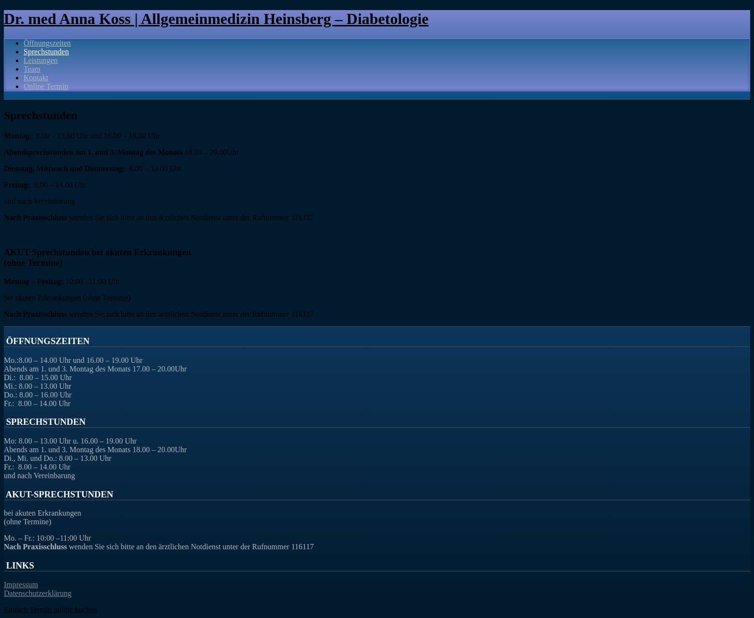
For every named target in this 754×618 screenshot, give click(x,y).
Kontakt (36, 78)
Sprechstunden (46, 52)
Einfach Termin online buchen (50, 610)
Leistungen (41, 60)
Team (32, 69)
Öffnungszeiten (47, 43)
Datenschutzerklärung (37, 593)
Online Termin (46, 86)
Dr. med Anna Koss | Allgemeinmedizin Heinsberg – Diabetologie (216, 18)
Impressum (21, 585)
